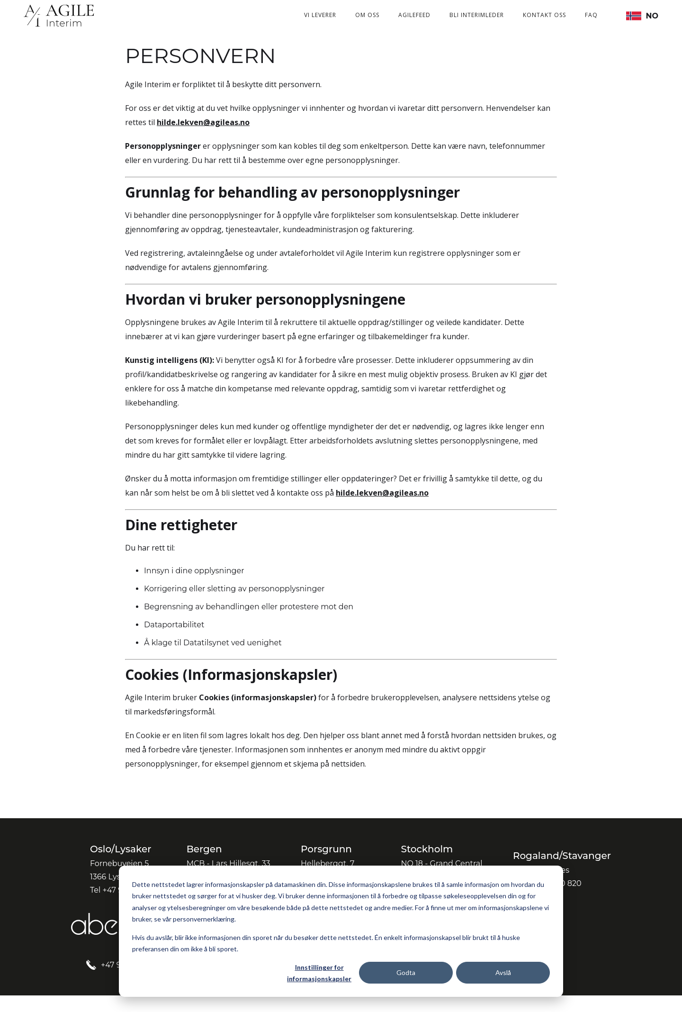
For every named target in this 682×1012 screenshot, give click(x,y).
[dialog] (341, 931)
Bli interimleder (476, 15)
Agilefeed (414, 15)
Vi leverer (320, 15)
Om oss (367, 15)
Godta (405, 972)
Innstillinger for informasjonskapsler (319, 973)
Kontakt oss (544, 15)
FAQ (591, 15)
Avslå (503, 972)
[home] (59, 16)
